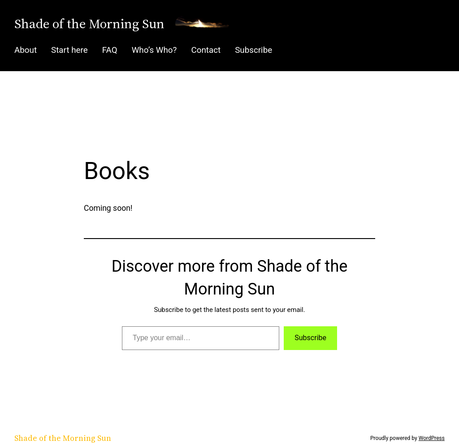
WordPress (432, 438)
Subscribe (310, 337)
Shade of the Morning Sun (89, 23)
